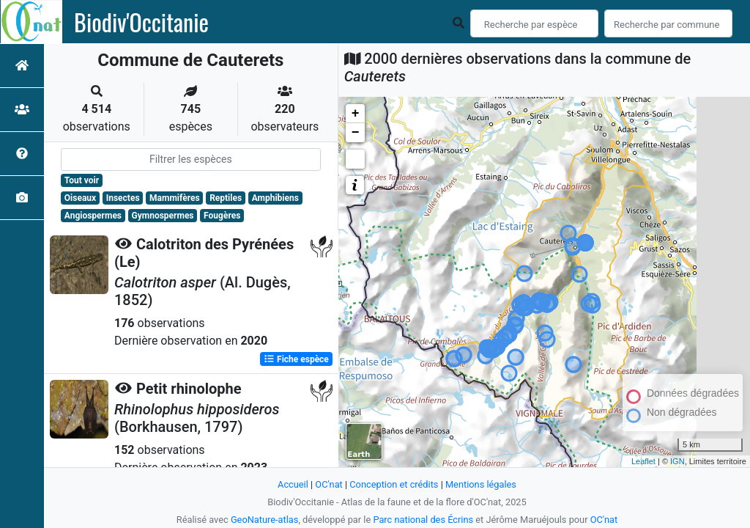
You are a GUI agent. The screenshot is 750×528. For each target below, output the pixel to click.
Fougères (222, 215)
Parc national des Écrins (423, 519)
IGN (677, 461)
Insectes (123, 198)
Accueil (293, 484)
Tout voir (81, 180)
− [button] (356, 133)
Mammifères (174, 198)
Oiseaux (80, 198)
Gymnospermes (163, 215)
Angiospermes (93, 215)
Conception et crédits (393, 484)
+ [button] (356, 113)
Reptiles (225, 198)
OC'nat (328, 484)
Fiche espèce (296, 359)
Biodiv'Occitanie (141, 22)
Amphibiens (275, 198)
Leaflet (643, 461)
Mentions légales (480, 484)
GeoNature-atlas (265, 519)
